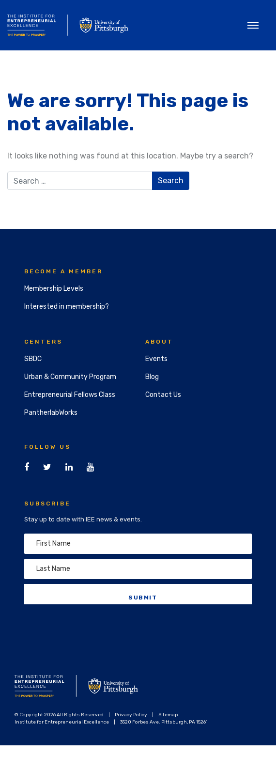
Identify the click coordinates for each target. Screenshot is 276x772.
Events (156, 359)
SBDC (33, 359)
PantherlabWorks (50, 413)
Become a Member (63, 271)
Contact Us (163, 395)
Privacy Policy (131, 715)
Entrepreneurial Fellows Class (69, 395)
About (159, 341)
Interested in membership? (66, 306)
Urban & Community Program (70, 377)
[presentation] (97, 628)
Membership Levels (53, 288)
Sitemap (168, 715)
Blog (152, 377)
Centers (43, 341)
